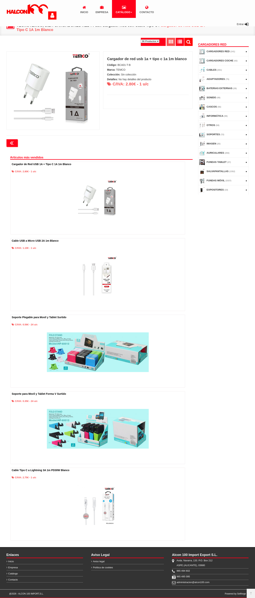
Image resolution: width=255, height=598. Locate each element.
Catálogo (13, 573)
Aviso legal (99, 561)
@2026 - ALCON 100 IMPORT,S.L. (26, 593)
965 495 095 (183, 576)
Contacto (13, 579)
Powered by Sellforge (235, 593)
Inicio (11, 561)
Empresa (13, 567)
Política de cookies (103, 567)
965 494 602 (183, 570)
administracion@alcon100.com (193, 582)
